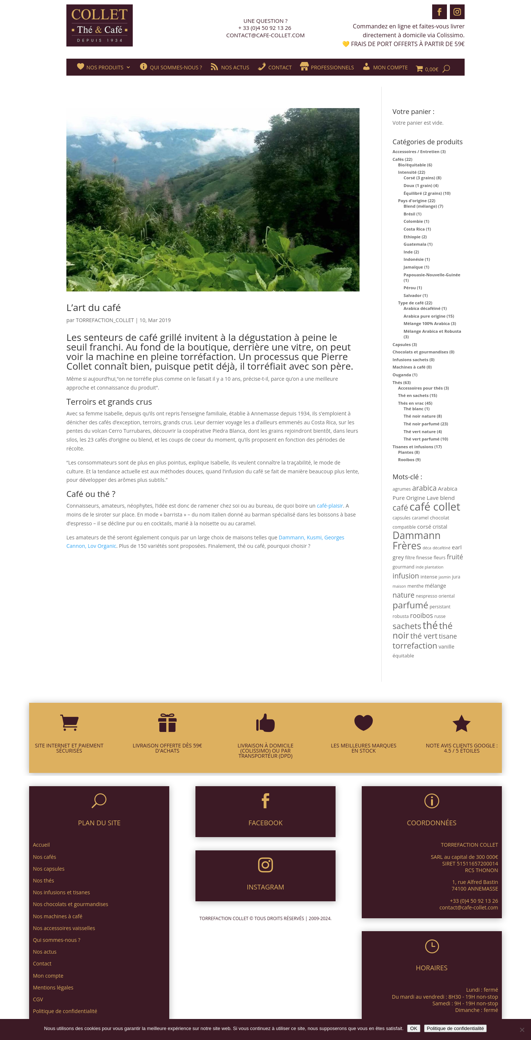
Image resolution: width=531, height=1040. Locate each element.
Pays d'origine (412, 200)
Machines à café (409, 367)
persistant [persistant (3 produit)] (440, 607)
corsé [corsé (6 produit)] (424, 526)
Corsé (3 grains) (419, 177)
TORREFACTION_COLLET (105, 320)
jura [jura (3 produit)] (456, 577)
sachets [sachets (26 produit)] (407, 625)
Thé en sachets (413, 395)
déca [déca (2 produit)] (427, 547)
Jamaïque (413, 267)
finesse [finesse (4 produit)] (424, 557)
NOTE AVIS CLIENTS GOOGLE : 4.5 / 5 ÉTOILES (462, 748)
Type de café (411, 302)
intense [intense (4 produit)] (428, 576)
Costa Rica (414, 229)
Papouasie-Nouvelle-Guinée (432, 274)
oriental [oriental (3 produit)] (446, 596)
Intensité (407, 172)
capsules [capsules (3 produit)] (402, 518)
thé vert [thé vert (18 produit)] (424, 635)
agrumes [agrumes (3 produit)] (402, 489)
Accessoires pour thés (420, 388)
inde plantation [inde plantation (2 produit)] (429, 567)
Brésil (410, 214)
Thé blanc (414, 408)
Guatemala (415, 244)
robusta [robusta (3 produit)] (401, 616)
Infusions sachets (410, 359)
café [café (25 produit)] (400, 507)
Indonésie (414, 259)
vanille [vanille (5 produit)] (446, 646)
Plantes (406, 452)
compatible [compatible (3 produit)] (404, 527)
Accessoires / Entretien (416, 151)
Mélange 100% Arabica (427, 323)
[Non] (521, 1029)
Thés (397, 382)
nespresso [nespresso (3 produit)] (426, 596)
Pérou (410, 287)
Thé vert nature (420, 431)
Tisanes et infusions (413, 446)
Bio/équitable (412, 164)
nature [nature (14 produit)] (404, 595)
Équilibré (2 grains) (423, 193)
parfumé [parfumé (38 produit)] (410, 605)
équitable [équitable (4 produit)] (403, 655)
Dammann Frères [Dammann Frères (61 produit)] (417, 540)
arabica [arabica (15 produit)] (424, 488)
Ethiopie (412, 236)
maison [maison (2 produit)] (399, 586)
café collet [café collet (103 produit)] (435, 506)
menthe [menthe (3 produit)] (415, 586)
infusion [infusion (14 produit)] (406, 576)
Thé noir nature (420, 416)
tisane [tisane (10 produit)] (448, 636)
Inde (408, 252)
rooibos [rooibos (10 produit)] (421, 615)
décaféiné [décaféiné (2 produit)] (441, 547)
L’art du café (93, 307)
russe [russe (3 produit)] (440, 616)
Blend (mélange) (420, 206)
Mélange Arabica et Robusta (432, 331)
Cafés (398, 159)
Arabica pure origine (425, 316)
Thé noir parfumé (422, 423)
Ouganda (402, 374)
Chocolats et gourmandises (420, 352)
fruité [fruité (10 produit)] (455, 556)
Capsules (402, 344)
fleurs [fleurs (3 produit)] (439, 557)
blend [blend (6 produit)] (447, 497)
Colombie (413, 221)
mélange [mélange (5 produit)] (435, 585)
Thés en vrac (411, 403)
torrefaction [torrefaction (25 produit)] (415, 645)
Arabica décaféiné (422, 308)
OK (413, 1028)
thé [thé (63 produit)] (430, 625)
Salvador (413, 295)
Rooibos (406, 459)
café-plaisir (330, 505)
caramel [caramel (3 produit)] (420, 518)
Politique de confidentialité (455, 1028)
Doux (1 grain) (418, 185)
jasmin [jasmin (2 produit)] (445, 577)
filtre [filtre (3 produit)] (410, 557)
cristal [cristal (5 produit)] (440, 526)
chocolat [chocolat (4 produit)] (440, 517)
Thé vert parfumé (422, 439)
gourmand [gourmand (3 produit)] (403, 567)
